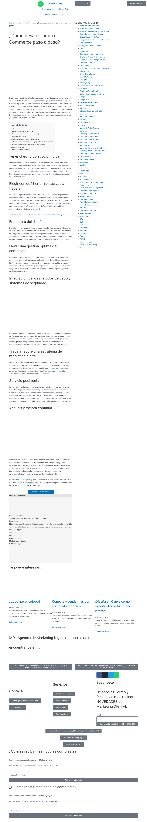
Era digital (83, 79)
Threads (83, 236)
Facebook (83, 88)
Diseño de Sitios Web (88, 63)
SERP (82, 224)
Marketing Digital (86, 145)
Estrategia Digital (86, 82)
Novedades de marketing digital (92, 182)
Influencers (84, 108)
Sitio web (83, 230)
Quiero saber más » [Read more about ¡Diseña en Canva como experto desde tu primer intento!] (102, 634)
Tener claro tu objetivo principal (23, 131)
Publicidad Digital (86, 199)
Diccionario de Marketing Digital (92, 54)
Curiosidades (85, 51)
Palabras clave (85, 184)
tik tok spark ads (86, 241)
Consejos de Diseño (87, 43)
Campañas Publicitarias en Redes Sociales (96, 40)
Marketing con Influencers (90, 133)
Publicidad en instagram (89, 202)
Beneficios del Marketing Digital (92, 34)
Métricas (83, 165)
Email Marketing (48, 9)
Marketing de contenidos (89, 136)
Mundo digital (85, 170)
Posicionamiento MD (17, 23)
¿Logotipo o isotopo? (26, 604)
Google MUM (85, 99)
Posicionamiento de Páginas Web (92, 187)
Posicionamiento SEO (88, 193)
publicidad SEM (86, 207)
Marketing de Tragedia (88, 142)
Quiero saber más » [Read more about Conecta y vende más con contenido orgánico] (59, 630)
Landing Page (85, 122)
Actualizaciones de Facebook (91, 26)
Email (98, 718)
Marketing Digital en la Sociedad (92, 148)
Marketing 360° (86, 131)
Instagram (84, 114)
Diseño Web (63, 9)
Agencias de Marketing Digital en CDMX (95, 31)
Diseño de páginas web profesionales (94, 60)
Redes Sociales (51, 14)
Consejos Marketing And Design (92, 45)
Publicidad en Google (55, 4)
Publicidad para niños (88, 204)
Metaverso (84, 162)
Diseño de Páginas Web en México (93, 57)
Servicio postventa (18, 147)
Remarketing (84, 216)
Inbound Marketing (87, 105)
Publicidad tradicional (88, 210)
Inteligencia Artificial (87, 116)
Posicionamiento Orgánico (90, 190)
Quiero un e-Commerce (40, 495)
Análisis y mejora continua (21, 149)
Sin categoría (85, 227)
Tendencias (84, 233)
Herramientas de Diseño (89, 102)
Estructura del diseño (19, 136)
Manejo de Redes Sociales (90, 128)
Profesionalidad (86, 196)
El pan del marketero (87, 74)
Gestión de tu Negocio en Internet (92, 94)
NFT (81, 173)
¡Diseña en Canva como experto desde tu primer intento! (114, 609)
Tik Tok (82, 238)
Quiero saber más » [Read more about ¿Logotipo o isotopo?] (16, 625)
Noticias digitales (86, 179)
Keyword (83, 119)
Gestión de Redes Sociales (90, 91)
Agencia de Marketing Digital (91, 29)
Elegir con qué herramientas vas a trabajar (26, 134)
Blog (63, 14)
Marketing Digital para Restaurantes (93, 150)
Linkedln (83, 125)
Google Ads (84, 97)
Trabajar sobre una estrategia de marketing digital (29, 144)
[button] (73, 733)
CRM (81, 48)
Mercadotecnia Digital (88, 159)
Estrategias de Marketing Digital (92, 85)
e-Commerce (32, 23)
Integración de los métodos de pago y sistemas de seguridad (33, 142)
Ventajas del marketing (88, 244)
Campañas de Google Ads (90, 37)
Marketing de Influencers (89, 139)
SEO (81, 221)
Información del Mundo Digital (91, 111)
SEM (81, 219)
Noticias (83, 176)
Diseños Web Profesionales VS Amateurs (95, 68)
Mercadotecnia (85, 156)
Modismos (84, 168)
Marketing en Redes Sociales (91, 153)
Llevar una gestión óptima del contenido (26, 139)
